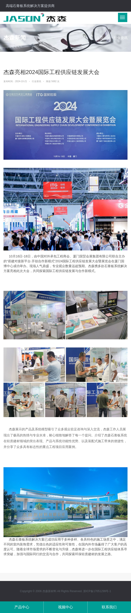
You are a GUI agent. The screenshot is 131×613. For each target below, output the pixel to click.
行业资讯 (37, 81)
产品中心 (21, 607)
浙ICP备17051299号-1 (97, 591)
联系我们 (109, 607)
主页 (99, 38)
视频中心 (65, 607)
